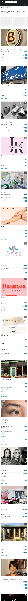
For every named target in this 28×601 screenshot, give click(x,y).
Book (26, 51)
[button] (6, 2)
